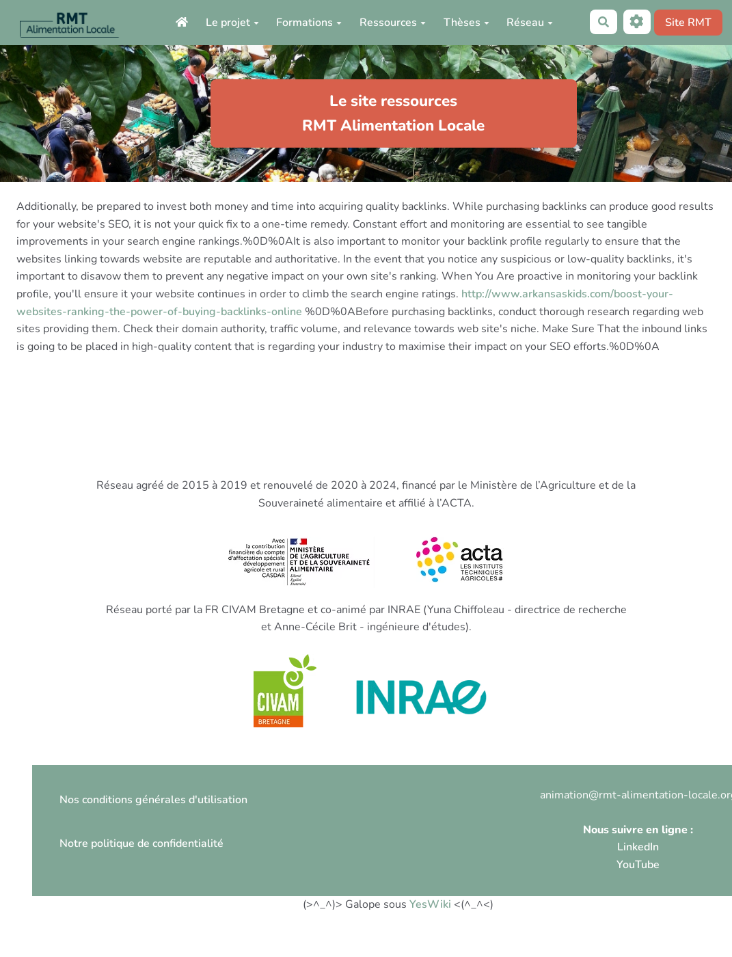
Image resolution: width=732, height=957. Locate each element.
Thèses (466, 22)
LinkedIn (638, 846)
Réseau (529, 22)
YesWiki (430, 904)
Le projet (232, 22)
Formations (309, 22)
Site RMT (688, 22)
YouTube (638, 864)
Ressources (393, 22)
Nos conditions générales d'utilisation (153, 799)
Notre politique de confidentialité (141, 843)
